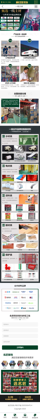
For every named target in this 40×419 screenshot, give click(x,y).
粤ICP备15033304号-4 (23, 405)
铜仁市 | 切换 (7, 2)
